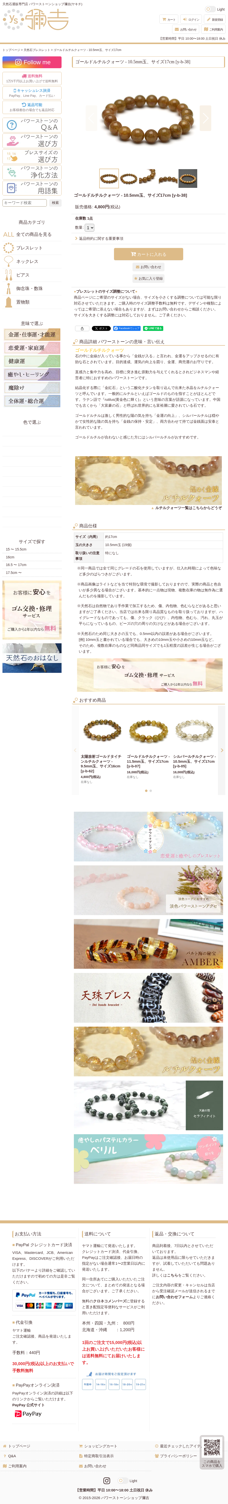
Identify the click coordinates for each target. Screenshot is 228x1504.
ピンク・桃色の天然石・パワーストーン (32, 492)
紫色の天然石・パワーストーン (32, 502)
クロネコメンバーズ (109, 1301)
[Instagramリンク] (106, 1480)
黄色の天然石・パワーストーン (32, 441)
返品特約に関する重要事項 (99, 238)
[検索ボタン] (55, 203)
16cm (10, 557)
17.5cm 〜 (14, 573)
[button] (91, 118)
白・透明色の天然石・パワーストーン (32, 512)
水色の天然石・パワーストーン (32, 481)
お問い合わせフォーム (174, 1297)
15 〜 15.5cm (16, 549)
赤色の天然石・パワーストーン (32, 431)
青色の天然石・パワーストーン (32, 471)
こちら (172, 1275)
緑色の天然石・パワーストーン (32, 461)
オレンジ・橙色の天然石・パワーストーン (32, 451)
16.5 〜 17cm (16, 565)
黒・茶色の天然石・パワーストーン (32, 522)
